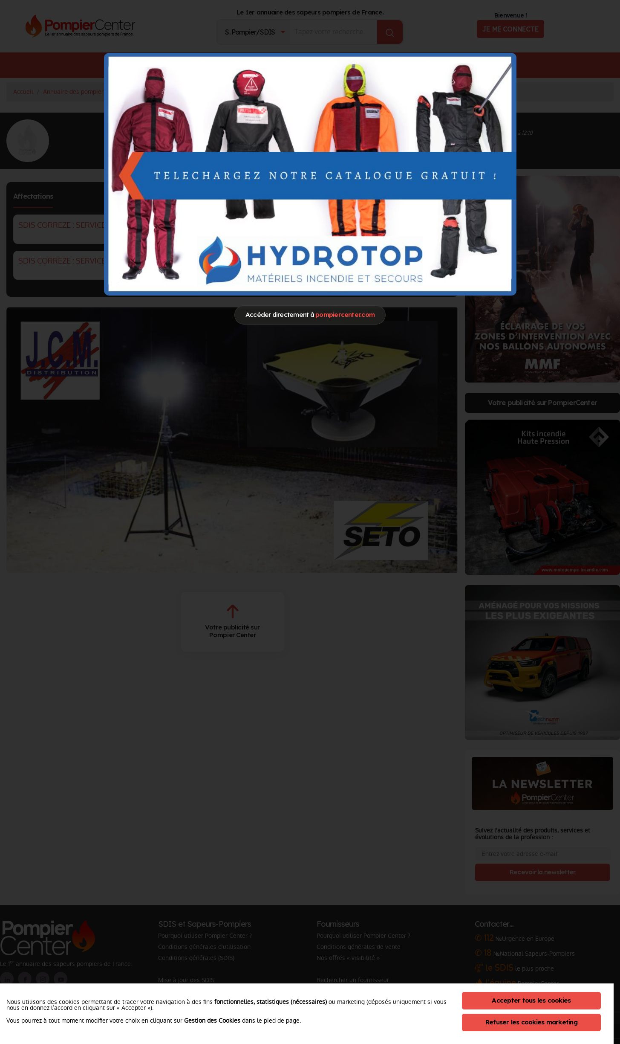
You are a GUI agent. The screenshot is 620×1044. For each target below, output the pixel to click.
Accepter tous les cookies (531, 1000)
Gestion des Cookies (212, 1021)
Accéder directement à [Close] (310, 314)
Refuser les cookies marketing (531, 1022)
